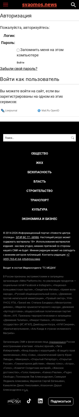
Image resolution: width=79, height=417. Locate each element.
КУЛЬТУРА (39, 209)
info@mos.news (31, 259)
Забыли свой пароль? (18, 68)
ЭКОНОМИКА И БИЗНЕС (39, 218)
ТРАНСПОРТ (39, 200)
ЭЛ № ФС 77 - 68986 (27, 237)
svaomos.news (39, 5)
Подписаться (61, 401)
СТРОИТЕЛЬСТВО (39, 190)
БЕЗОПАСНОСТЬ (39, 172)
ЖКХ (39, 162)
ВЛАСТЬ (40, 181)
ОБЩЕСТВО (39, 153)
